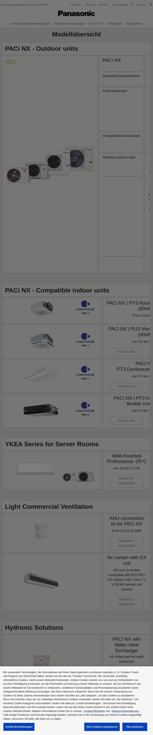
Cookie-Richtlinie (94, 711)
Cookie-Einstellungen (18, 726)
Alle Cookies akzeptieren (102, 726)
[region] (76, 700)
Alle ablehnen (134, 726)
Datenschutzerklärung (125, 711)
